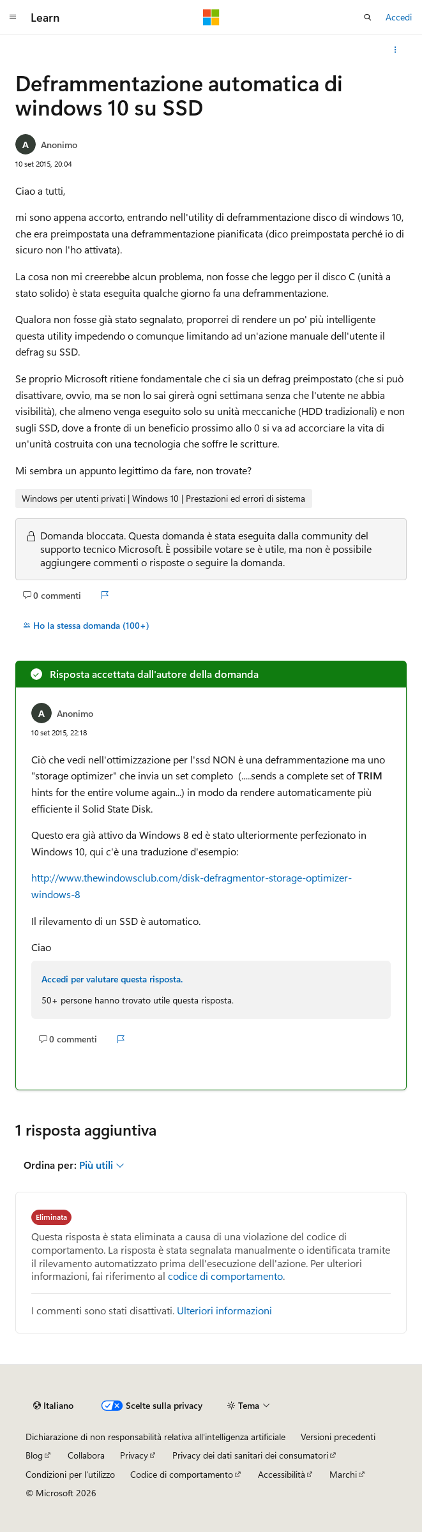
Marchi (343, 1474)
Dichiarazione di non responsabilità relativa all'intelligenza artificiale (155, 1437)
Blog (34, 1455)
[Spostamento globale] (13, 17)
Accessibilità (281, 1474)
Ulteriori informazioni (224, 1310)
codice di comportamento (225, 1275)
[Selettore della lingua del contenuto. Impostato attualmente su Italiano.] (53, 1405)
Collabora (86, 1455)
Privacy (134, 1455)
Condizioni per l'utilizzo (70, 1474)
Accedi (399, 17)
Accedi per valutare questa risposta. (112, 979)
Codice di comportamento (181, 1474)
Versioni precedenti (338, 1437)
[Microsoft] (211, 17)
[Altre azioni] (395, 50)
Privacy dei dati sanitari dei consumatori (250, 1455)
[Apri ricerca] (368, 17)
